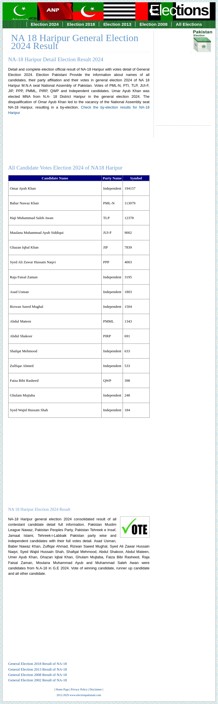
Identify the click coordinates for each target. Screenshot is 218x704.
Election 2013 (117, 24)
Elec (180, 9)
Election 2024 (45, 24)
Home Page (62, 689)
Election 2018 (81, 24)
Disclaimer (95, 689)
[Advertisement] (183, 73)
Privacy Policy (79, 689)
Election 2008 (153, 24)
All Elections (189, 24)
